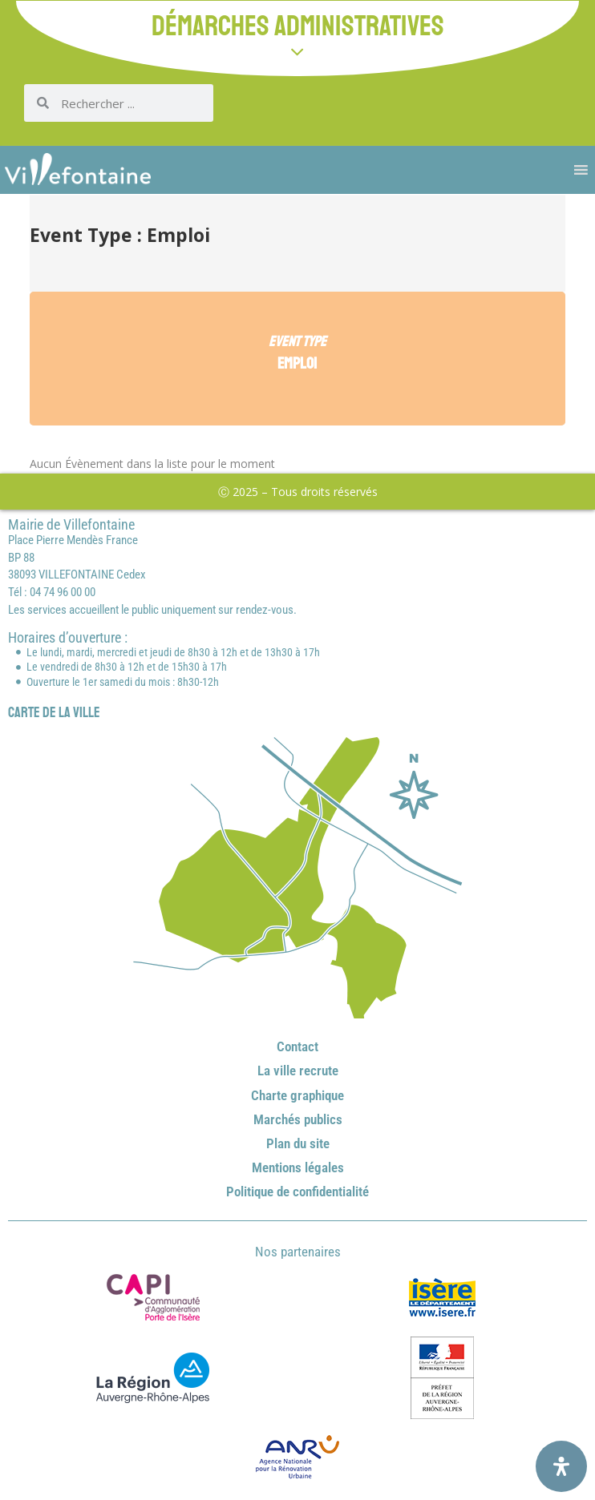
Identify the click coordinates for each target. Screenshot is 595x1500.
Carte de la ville (54, 712)
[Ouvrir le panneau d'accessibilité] (561, 1466)
